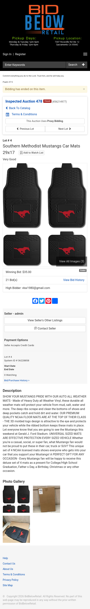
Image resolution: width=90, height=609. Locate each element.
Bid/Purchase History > (16, 380)
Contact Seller (45, 328)
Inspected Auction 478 (23, 101)
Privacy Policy (10, 579)
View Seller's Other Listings (45, 320)
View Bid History (73, 280)
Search (72, 64)
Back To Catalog (17, 108)
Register (20, 54)
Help (5, 558)
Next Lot (64, 128)
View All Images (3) (71, 261)
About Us (8, 569)
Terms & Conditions (21, 114)
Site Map (8, 585)
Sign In (7, 54)
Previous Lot (25, 128)
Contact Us (9, 563)
